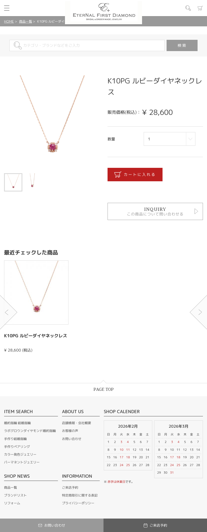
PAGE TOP (104, 389)
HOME (9, 21)
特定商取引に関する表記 (80, 495)
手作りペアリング (17, 446)
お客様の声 (70, 430)
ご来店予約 (70, 487)
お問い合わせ (71, 439)
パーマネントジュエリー (22, 462)
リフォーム (12, 503)
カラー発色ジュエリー (20, 454)
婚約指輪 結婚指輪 (17, 423)
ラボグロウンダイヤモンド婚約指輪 (30, 430)
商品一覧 (25, 21)
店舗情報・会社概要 (76, 423)
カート (200, 8)
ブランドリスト (15, 495)
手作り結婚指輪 (15, 439)
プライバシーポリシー (78, 503)
